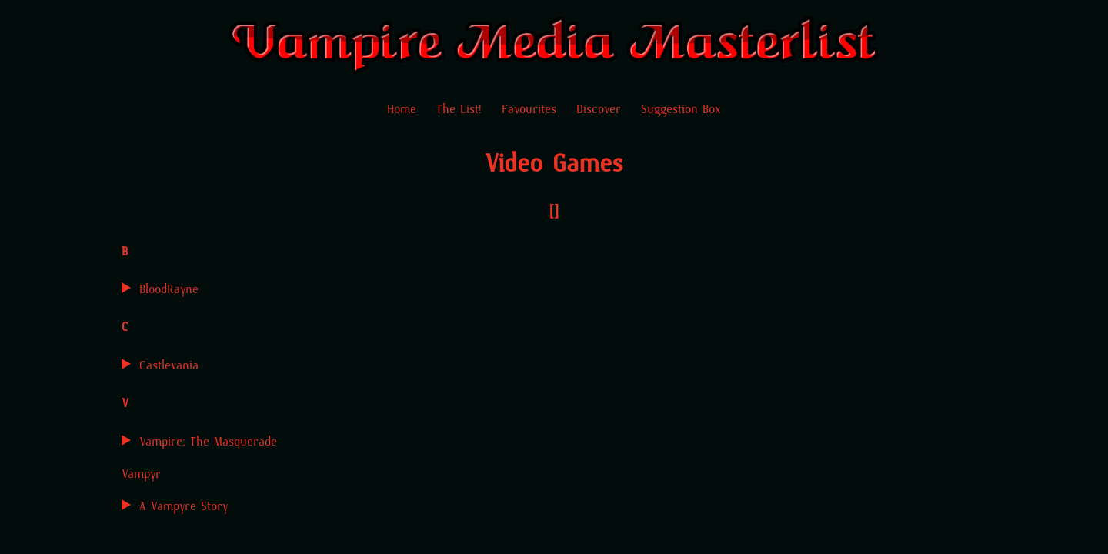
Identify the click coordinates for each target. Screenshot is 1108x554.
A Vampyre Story (183, 506)
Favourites (529, 109)
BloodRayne (169, 289)
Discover (598, 109)
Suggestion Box (681, 109)
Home (401, 109)
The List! (459, 109)
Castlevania (169, 365)
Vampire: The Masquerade (208, 441)
